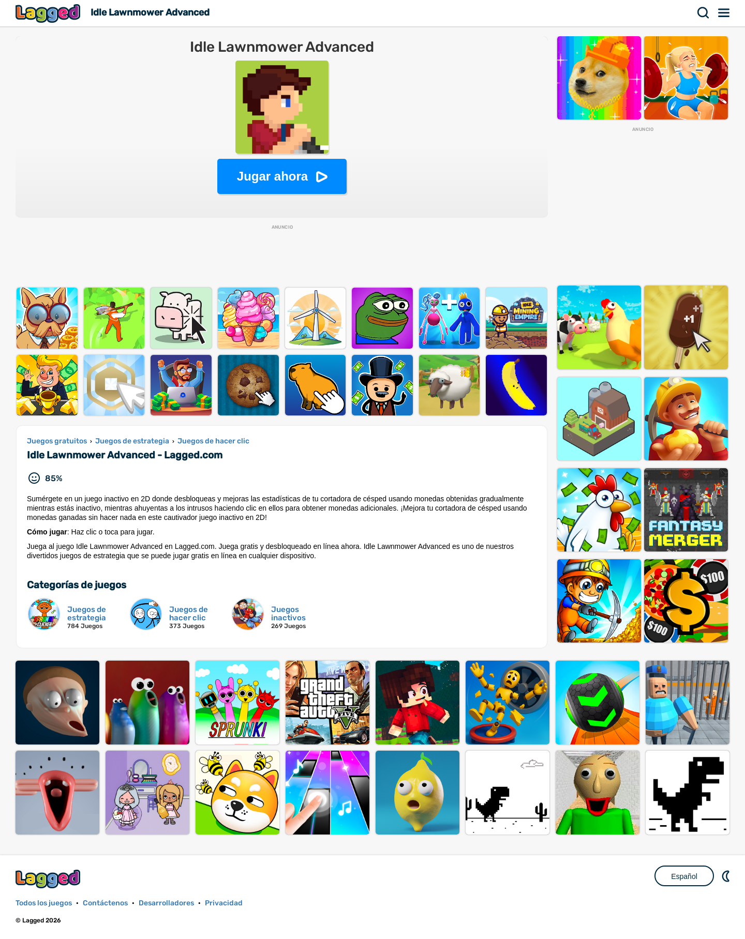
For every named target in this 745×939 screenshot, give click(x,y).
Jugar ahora (272, 176)
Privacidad (224, 903)
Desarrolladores (166, 903)
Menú (724, 13)
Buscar (703, 13)
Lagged (49, 13)
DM (727, 876)
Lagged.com (49, 879)
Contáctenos (105, 903)
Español (684, 876)
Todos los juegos (44, 903)
